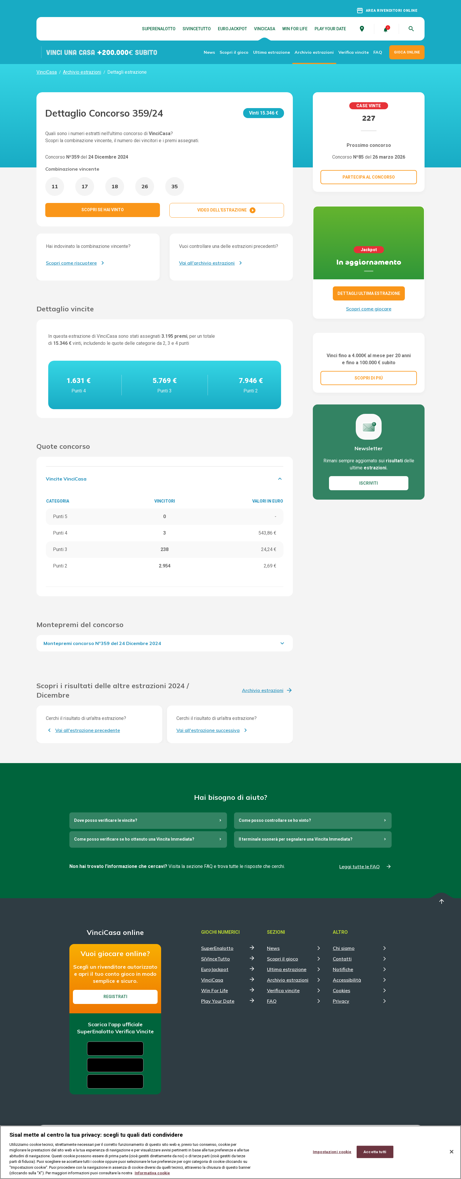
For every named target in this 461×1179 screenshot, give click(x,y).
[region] (230, 1152)
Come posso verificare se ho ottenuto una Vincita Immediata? (134, 839)
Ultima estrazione (271, 52)
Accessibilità (347, 980)
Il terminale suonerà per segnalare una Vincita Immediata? (296, 839)
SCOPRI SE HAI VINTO (102, 209)
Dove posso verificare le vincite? (105, 820)
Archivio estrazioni (314, 52)
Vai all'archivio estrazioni (207, 263)
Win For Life (295, 28)
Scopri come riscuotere (71, 263)
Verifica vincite (353, 52)
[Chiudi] (451, 1151)
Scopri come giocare (368, 309)
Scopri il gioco (234, 52)
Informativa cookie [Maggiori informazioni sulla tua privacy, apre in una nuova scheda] (152, 1173)
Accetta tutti (374, 1152)
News (209, 52)
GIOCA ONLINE (407, 52)
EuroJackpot (232, 28)
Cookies (341, 990)
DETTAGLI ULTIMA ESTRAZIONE (369, 293)
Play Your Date (330, 28)
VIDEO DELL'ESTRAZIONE (226, 210)
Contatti (342, 959)
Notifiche (343, 969)
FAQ (377, 52)
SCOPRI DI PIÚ (369, 407)
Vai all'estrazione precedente (87, 730)
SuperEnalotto (159, 28)
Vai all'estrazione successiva (208, 730)
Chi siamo (344, 948)
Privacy (341, 1001)
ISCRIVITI (368, 512)
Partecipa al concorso (369, 177)
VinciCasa (264, 28)
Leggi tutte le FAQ (359, 866)
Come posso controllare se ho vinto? (275, 820)
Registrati (115, 996)
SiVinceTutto (197, 28)
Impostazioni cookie (332, 1152)
